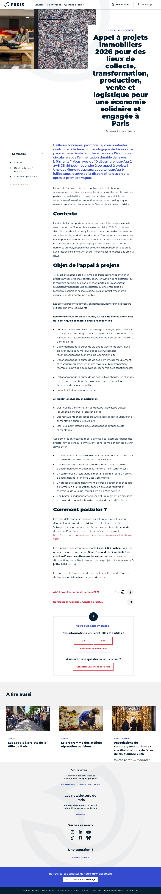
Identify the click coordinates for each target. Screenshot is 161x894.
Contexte (19, 162)
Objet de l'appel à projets (23, 170)
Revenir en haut (20, 184)
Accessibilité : (60, 890)
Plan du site (132, 890)
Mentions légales (31, 890)
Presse (85, 890)
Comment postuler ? (25, 176)
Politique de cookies (114, 890)
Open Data (96, 890)
